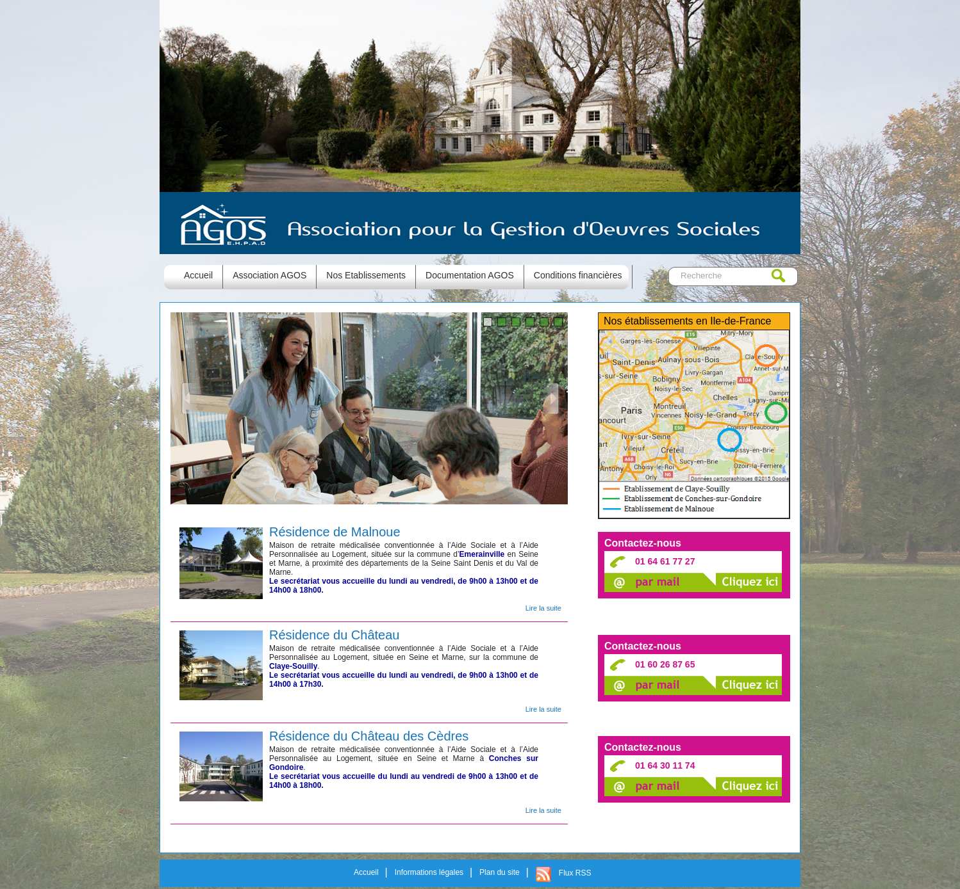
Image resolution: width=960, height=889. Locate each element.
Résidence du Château (334, 634)
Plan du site (499, 872)
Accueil (366, 872)
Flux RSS (575, 873)
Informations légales (429, 872)
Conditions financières (578, 275)
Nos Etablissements (366, 275)
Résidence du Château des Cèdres (368, 735)
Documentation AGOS (470, 275)
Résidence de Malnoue (335, 531)
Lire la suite (543, 608)
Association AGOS (269, 275)
